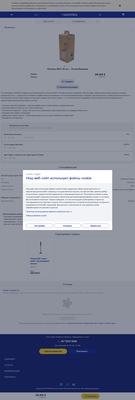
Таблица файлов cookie (36, 215)
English (38, 174)
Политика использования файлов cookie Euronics (49, 211)
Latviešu (29, 174)
